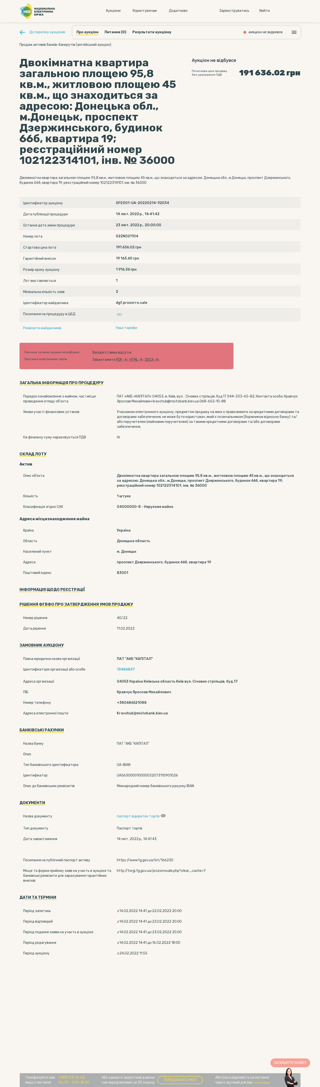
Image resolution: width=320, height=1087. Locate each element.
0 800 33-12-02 (72, 1077)
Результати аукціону (151, 32)
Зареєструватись (234, 11)
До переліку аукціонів (47, 32)
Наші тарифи (126, 328)
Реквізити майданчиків (42, 328)
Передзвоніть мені (180, 1080)
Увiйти (264, 11)
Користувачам (145, 11)
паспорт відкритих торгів (138, 816)
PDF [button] (122, 360)
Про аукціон (87, 32)
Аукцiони (113, 11)
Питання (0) (115, 32)
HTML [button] (137, 360)
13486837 (126, 669)
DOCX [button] (152, 360)
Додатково (178, 11)
